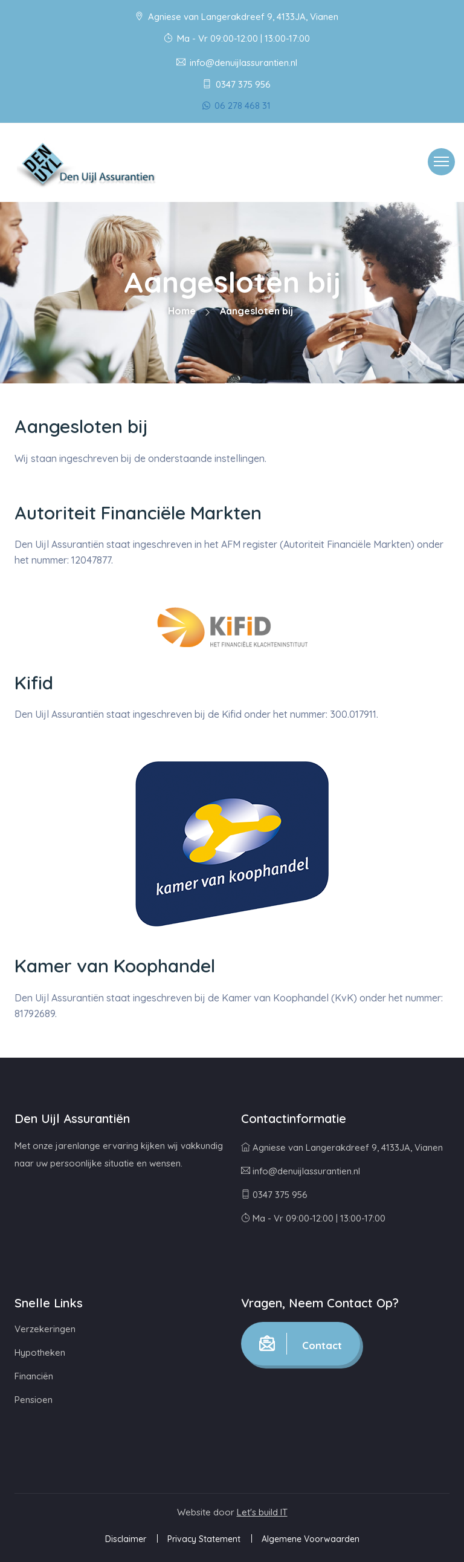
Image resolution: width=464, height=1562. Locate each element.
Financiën (33, 1376)
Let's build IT (262, 1512)
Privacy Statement (203, 1539)
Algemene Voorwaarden (310, 1539)
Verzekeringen (45, 1329)
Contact (300, 1344)
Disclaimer (125, 1539)
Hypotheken (39, 1352)
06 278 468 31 (236, 105)
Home (182, 311)
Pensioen (33, 1399)
